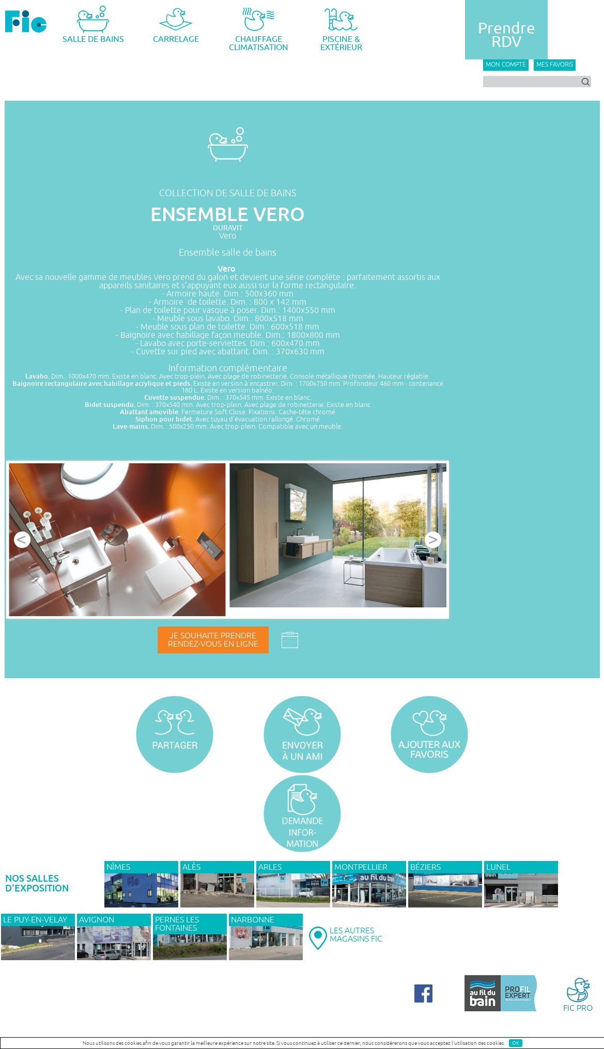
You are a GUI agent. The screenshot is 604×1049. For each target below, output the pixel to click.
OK (515, 1043)
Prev (22, 539)
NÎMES (118, 867)
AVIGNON (96, 920)
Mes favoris (554, 65)
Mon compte (506, 65)
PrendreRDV (506, 35)
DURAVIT (228, 228)
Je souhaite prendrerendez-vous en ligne (213, 640)
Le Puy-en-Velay (35, 920)
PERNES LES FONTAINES (177, 924)
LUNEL (498, 867)
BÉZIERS (425, 867)
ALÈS (191, 867)
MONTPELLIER (361, 867)
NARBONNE (252, 920)
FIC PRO (578, 994)
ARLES (270, 867)
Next (433, 539)
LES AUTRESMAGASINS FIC (356, 935)
